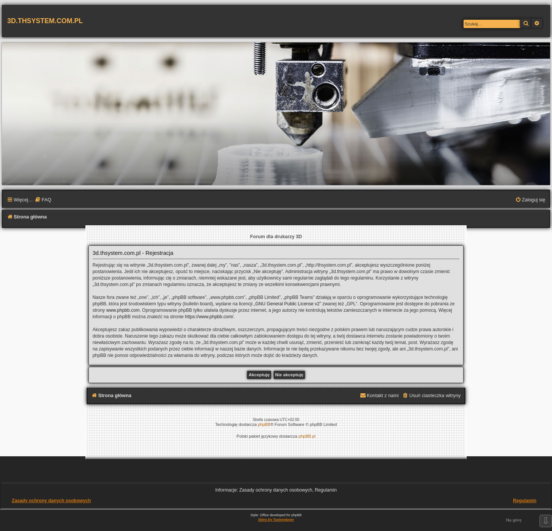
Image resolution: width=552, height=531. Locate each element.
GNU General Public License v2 (287, 303)
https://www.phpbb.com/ (209, 316)
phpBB (264, 424)
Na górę (514, 520)
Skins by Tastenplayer (276, 520)
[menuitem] (43, 200)
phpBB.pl (306, 436)
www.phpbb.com (123, 310)
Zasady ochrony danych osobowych (51, 500)
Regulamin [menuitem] (524, 500)
